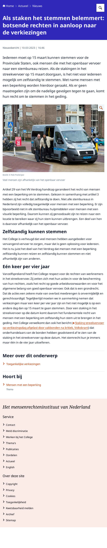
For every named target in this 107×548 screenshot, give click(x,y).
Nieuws (37, 26)
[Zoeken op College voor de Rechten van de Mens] (100, 28)
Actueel (23, 26)
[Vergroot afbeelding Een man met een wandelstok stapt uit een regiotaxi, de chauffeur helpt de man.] (101, 128)
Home (8, 26)
